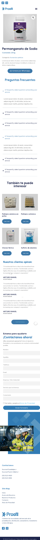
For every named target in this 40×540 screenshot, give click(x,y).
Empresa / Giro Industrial (11, 380)
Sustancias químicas (16, 57)
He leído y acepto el (20, 403)
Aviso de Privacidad (27, 403)
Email (5, 372)
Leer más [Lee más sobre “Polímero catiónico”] (25, 221)
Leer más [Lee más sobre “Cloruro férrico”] (6, 253)
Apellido (6, 357)
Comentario (7, 395)
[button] (36, 9)
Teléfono (6, 365)
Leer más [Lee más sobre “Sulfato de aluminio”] (25, 253)
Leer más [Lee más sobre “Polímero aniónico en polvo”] (6, 221)
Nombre (5, 349)
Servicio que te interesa (11, 387)
